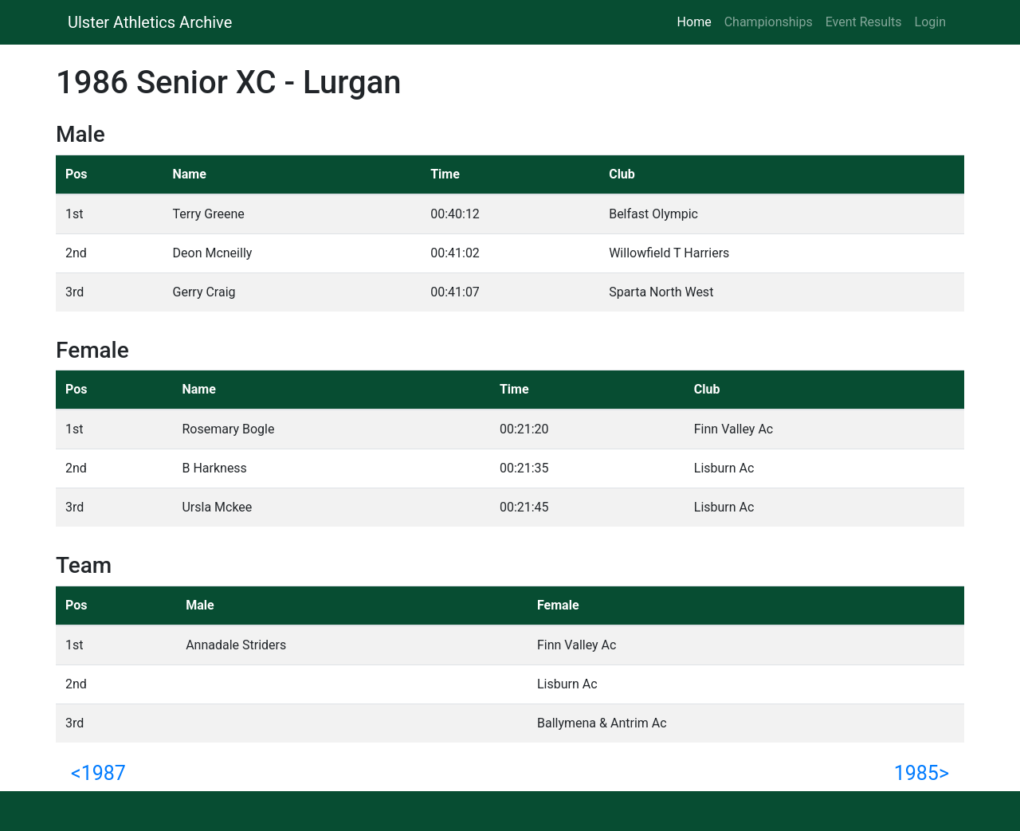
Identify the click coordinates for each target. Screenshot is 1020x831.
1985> (921, 773)
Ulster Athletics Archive (150, 22)
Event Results (864, 21)
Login (930, 21)
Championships (768, 21)
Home (697, 21)
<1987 (98, 773)
